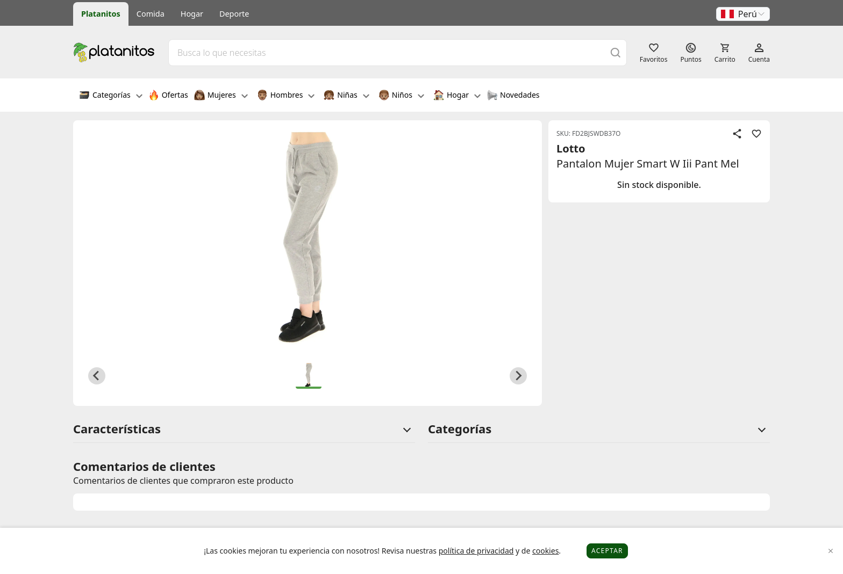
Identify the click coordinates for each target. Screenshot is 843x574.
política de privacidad (476, 551)
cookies (545, 551)
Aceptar (607, 550)
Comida (151, 14)
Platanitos (100, 14)
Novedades (513, 96)
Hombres (286, 96)
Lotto (570, 148)
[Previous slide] (96, 375)
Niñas (346, 96)
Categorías (110, 96)
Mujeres (221, 96)
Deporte (234, 14)
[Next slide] (518, 375)
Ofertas (168, 96)
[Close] (831, 551)
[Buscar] (615, 52)
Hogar (192, 14)
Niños (401, 96)
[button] (743, 14)
